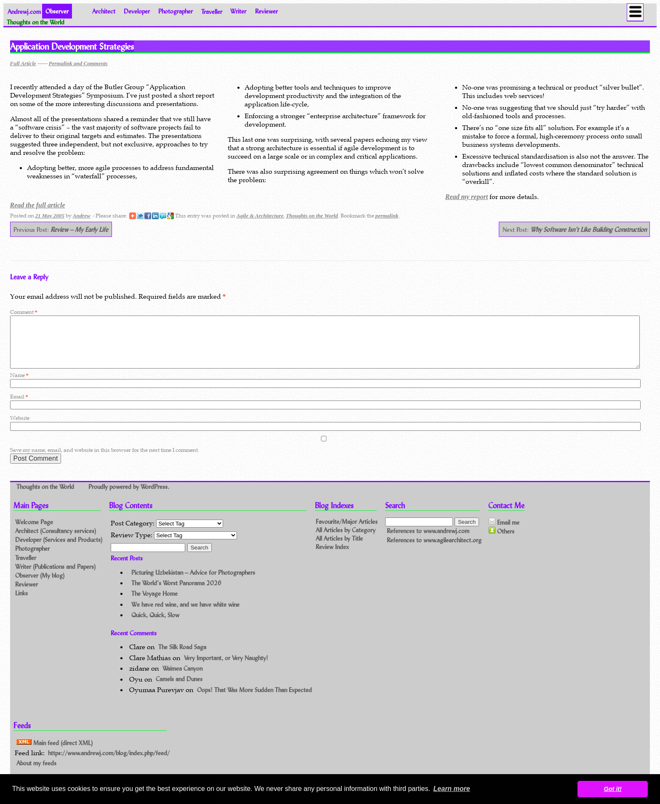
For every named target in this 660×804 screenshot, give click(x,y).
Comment (23, 312)
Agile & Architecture (260, 215)
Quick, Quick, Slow (155, 625)
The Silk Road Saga (182, 657)
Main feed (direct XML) (54, 752)
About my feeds (36, 773)
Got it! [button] (613, 788)
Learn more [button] (452, 788)
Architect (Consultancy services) (55, 541)
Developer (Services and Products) (58, 550)
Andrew (81, 215)
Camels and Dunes (179, 689)
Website (19, 428)
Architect (103, 11)
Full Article (23, 63)
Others (501, 541)
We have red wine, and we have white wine (185, 614)
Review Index (332, 557)
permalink (387, 215)
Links (21, 603)
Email (19, 406)
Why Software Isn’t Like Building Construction (588, 230)
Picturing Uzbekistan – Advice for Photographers (193, 582)
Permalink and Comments (78, 63)
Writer (238, 11)
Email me (504, 532)
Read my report (466, 196)
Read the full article (37, 205)
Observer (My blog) (39, 585)
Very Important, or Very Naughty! (226, 668)
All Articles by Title (339, 548)
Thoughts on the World (312, 215)
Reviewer (266, 11)
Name (19, 385)
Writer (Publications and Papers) (55, 577)
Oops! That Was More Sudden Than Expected (254, 700)
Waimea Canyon (182, 678)
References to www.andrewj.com (428, 541)
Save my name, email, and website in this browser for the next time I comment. (104, 460)
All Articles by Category (345, 540)
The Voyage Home (154, 604)
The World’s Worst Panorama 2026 (176, 593)
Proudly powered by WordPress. (128, 497)
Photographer (175, 11)
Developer (137, 11)
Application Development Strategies (72, 46)
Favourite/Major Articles (347, 532)
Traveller (211, 11)
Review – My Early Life (79, 230)
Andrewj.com (24, 11)
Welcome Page (34, 532)
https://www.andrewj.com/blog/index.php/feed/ (109, 763)
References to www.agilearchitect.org (434, 550)
